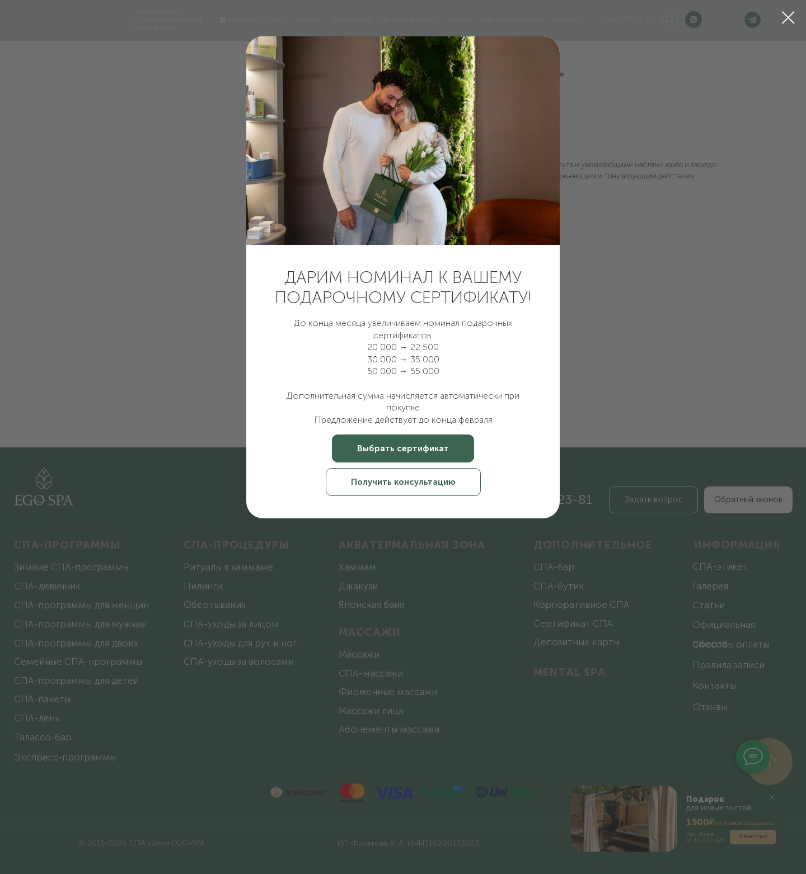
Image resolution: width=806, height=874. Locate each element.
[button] (403, 448)
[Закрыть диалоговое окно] (788, 18)
